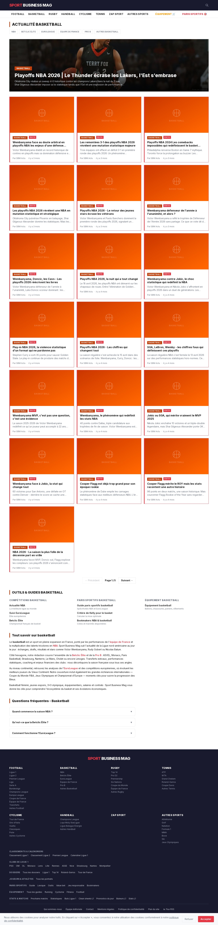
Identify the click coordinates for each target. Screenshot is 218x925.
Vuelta (12, 826)
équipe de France (120, 642)
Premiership (117, 779)
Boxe (164, 835)
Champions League (18, 792)
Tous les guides (34, 892)
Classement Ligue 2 (40, 855)
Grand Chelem (169, 779)
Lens (40, 866)
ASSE (64, 866)
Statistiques (56, 898)
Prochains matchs (39, 898)
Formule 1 (166, 829)
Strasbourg (82, 866)
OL (23, 866)
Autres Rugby (117, 792)
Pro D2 (114, 775)
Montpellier (104, 866)
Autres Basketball (107, 31)
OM (18, 866)
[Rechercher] (207, 5)
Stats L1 (132, 898)
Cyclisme (85, 14)
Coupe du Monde (119, 785)
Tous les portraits (44, 879)
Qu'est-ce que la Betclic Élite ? (72, 722)
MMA (164, 832)
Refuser (189, 919)
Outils (51, 885)
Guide (32, 885)
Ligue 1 (12, 772)
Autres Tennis (168, 788)
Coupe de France (17, 798)
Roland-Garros (169, 782)
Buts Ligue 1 (70, 898)
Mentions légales (106, 909)
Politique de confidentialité (131, 909)
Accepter (206, 919)
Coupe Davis (168, 785)
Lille (47, 866)
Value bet (60, 885)
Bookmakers (93, 885)
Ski (163, 839)
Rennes (55, 866)
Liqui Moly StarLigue (70, 822)
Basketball (36, 14)
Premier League (17, 779)
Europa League (16, 795)
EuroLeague (48, 31)
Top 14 (114, 772)
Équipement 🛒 (165, 14)
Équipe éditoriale (74, 909)
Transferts (14, 805)
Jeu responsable (76, 885)
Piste (11, 832)
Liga (11, 782)
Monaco (31, 866)
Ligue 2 (12, 775)
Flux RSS (168, 909)
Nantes (93, 866)
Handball (68, 14)
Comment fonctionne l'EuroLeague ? (72, 733)
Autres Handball (67, 829)
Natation (166, 826)
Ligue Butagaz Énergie (71, 826)
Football (17, 14)
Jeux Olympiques (170, 842)
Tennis (100, 14)
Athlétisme (167, 819)
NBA (13, 31)
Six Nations (116, 782)
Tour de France (16, 819)
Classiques (14, 829)
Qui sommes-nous (53, 909)
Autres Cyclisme (17, 835)
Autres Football (16, 808)
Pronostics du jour (105, 898)
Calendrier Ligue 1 (79, 855)
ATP (164, 772)
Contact (90, 909)
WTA (164, 775)
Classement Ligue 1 (18, 855)
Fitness (70, 892)
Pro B (88, 31)
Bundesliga (14, 788)
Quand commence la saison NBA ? (72, 711)
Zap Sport (116, 14)
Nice (72, 866)
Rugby (53, 14)
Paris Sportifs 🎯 (194, 14)
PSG (11, 866)
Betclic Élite (28, 31)
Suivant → (127, 580)
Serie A (12, 785)
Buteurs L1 (121, 898)
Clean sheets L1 (86, 898)
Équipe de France (69, 31)
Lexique (41, 885)
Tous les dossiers (31, 872)
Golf (164, 822)
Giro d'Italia (14, 822)
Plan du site (153, 909)
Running (48, 892)
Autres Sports (138, 14)
